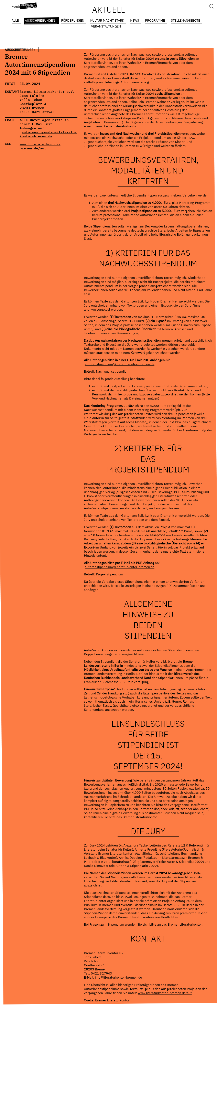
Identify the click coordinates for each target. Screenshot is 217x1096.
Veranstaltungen (106, 26)
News (134, 20)
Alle (15, 20)
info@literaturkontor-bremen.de (118, 977)
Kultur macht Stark (107, 20)
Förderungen (72, 20)
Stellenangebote (185, 20)
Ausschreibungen (40, 20)
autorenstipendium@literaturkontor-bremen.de (48, 134)
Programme (155, 20)
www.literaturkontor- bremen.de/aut (40, 146)
